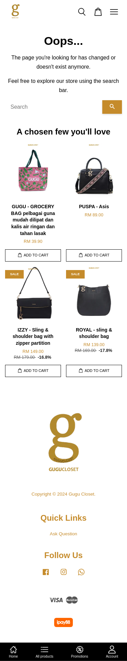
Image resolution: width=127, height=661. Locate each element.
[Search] (53, 107)
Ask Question (63, 533)
